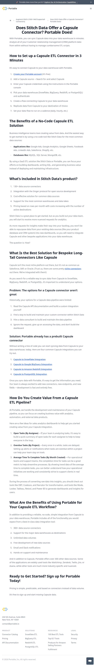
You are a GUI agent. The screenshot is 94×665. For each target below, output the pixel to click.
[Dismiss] (91, 2)
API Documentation (10, 642)
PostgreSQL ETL (31, 647)
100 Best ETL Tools (56, 634)
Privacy (74, 638)
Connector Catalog (10, 634)
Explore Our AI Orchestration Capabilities (61, 2)
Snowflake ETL (31, 634)
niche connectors (73, 268)
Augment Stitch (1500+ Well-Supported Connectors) (30, 20)
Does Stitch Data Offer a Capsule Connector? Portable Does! (66, 20)
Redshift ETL (30, 642)
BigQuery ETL (30, 638)
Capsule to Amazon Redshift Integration (33, 369)
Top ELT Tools (53, 638)
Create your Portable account (28, 74)
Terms (73, 642)
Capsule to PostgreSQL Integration (30, 374)
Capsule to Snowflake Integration (30, 359)
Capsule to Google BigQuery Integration (33, 364)
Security (74, 634)
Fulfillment (52, 649)
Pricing (5, 638)
